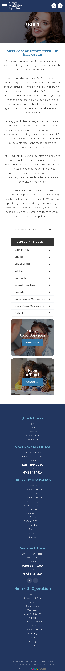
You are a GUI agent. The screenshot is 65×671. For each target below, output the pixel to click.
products (19, 292)
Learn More (32, 342)
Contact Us (32, 382)
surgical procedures (25, 285)
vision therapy (22, 250)
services (19, 257)
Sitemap (50, 664)
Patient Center (32, 436)
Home (32, 424)
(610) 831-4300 (32, 565)
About (32, 428)
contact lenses (22, 264)
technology (21, 313)
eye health (20, 278)
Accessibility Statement (21, 664)
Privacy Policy (39, 664)
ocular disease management (29, 306)
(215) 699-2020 (32, 464)
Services (32, 432)
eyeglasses (20, 271)
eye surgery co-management (30, 299)
